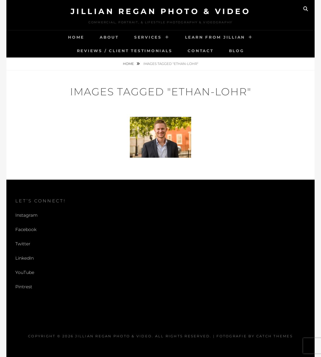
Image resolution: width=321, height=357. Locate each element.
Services (148, 37)
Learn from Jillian (215, 37)
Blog (236, 50)
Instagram (26, 215)
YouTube (24, 272)
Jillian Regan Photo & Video (161, 11)
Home (76, 37)
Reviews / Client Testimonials (125, 50)
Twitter (22, 243)
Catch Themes (274, 336)
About (109, 37)
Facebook (26, 229)
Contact (200, 50)
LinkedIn (24, 258)
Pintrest (23, 286)
